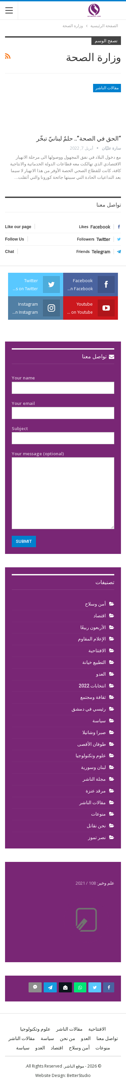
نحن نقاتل (96, 825)
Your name (63, 383)
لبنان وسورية (93, 767)
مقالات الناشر (107, 88)
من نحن (67, 1038)
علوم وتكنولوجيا (91, 755)
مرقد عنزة (96, 790)
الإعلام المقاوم (92, 638)
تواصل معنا (98, 356)
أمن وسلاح (95, 604)
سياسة (99, 720)
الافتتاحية (97, 650)
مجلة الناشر (94, 779)
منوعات (98, 814)
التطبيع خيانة (94, 662)
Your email (63, 408)
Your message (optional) (63, 490)
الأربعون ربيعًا (93, 627)
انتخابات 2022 (92, 685)
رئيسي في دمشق (89, 709)
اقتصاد (99, 615)
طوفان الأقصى (91, 744)
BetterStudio (79, 1075)
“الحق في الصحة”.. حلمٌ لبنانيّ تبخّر (78, 138)
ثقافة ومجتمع (93, 697)
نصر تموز (97, 837)
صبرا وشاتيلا (94, 732)
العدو (101, 674)
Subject (63, 433)
